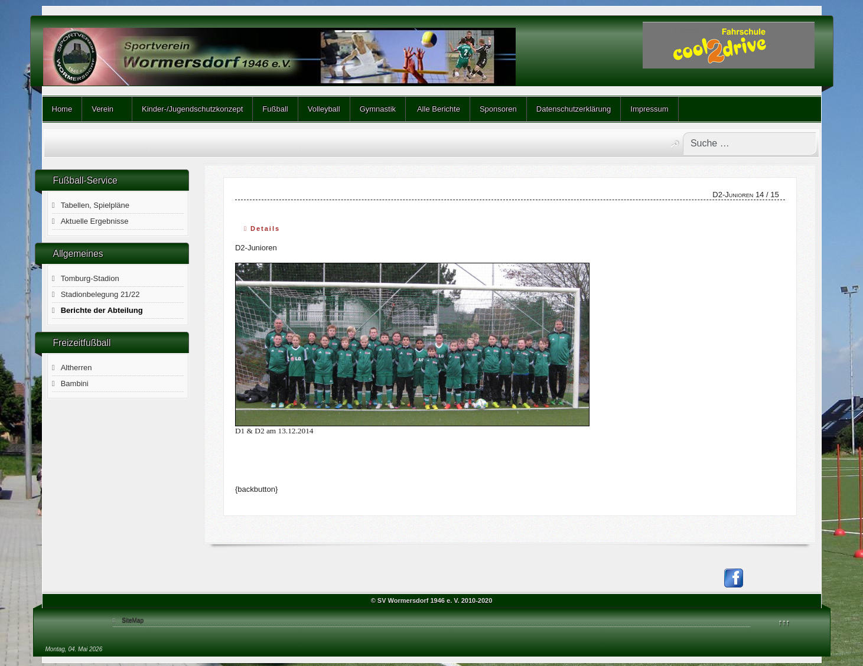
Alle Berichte (437, 109)
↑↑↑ (784, 622)
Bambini (75, 383)
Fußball (275, 109)
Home (62, 109)
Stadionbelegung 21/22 (100, 294)
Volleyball (324, 109)
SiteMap (133, 620)
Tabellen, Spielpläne (95, 205)
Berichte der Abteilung (102, 310)
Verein (102, 109)
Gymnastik (378, 109)
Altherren (76, 367)
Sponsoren (498, 109)
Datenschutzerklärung (573, 109)
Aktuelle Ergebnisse (95, 221)
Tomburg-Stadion (90, 278)
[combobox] (749, 143)
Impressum (649, 109)
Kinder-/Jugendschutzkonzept (192, 109)
